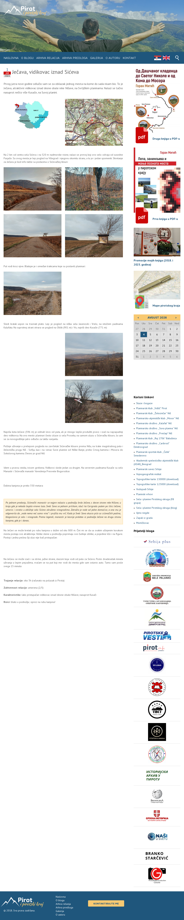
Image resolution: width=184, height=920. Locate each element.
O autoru (113, 57)
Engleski (166, 58)
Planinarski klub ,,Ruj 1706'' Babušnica (156, 438)
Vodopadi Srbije (144, 489)
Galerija (96, 57)
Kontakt (129, 57)
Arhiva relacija (47, 57)
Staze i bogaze (144, 403)
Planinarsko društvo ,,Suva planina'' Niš (157, 428)
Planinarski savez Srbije (149, 469)
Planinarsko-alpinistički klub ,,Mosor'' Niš (157, 418)
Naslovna (11, 57)
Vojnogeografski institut (148, 474)
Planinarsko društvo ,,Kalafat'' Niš (154, 423)
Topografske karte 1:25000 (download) (157, 484)
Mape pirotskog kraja (166, 305)
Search (177, 58)
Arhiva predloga (75, 57)
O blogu (27, 57)
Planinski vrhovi (144, 494)
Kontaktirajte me (106, 903)
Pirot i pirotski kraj (25, 11)
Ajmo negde (142, 512)
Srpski (157, 58)
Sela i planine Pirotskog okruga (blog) (156, 507)
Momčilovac (142, 522)
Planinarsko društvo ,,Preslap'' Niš (154, 433)
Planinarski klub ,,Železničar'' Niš (153, 413)
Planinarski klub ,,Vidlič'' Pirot (151, 408)
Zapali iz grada (144, 517)
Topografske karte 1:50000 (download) (157, 479)
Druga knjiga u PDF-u (166, 138)
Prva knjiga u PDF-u (165, 219)
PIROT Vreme (157, 377)
